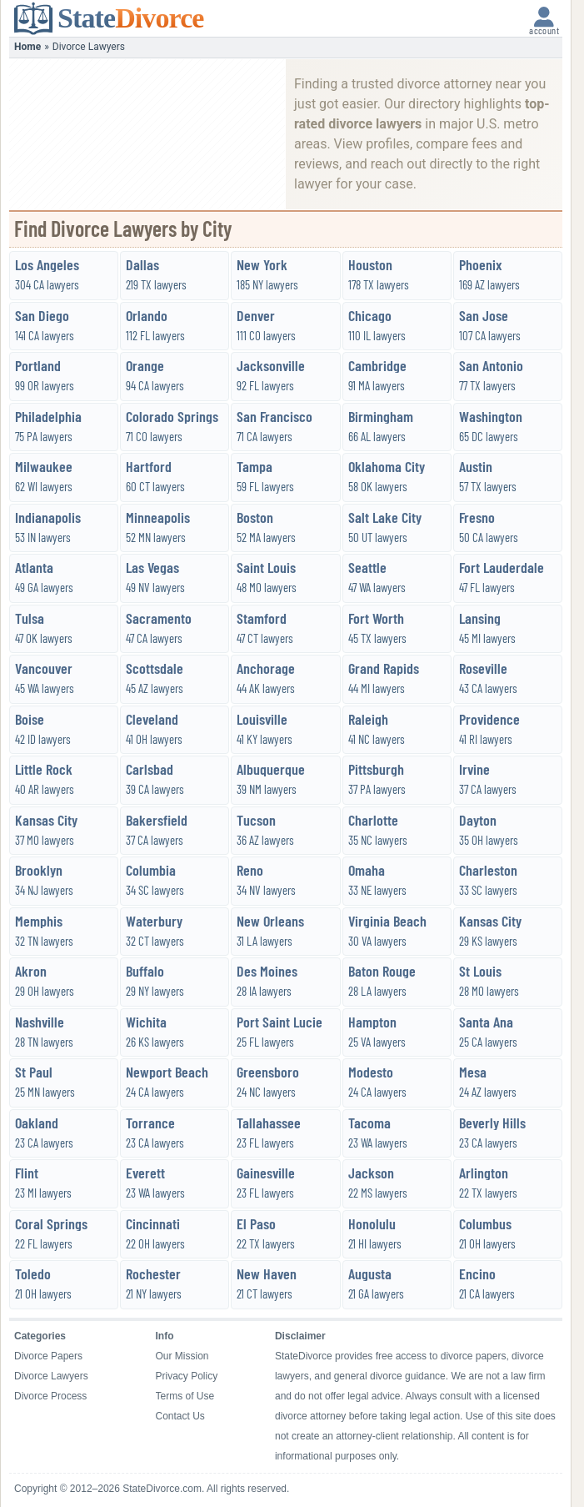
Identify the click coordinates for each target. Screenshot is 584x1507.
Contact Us (180, 1416)
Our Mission (182, 1356)
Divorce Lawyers (51, 1376)
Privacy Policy (187, 1376)
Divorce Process (50, 1396)
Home (27, 47)
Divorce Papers (48, 1356)
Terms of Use (185, 1396)
